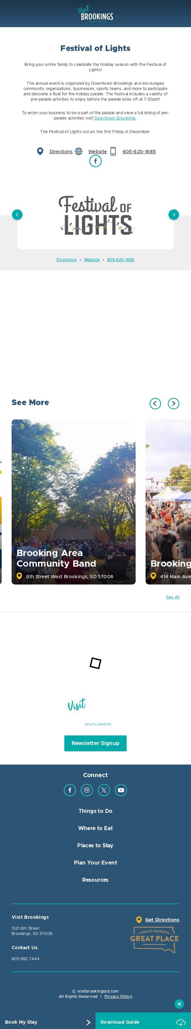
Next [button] (174, 215)
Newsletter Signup (96, 743)
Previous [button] (17, 215)
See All (172, 597)
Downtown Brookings (115, 118)
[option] (95, 215)
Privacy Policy (118, 997)
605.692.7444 (26, 959)
